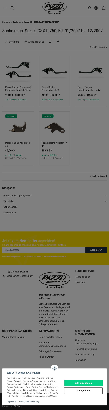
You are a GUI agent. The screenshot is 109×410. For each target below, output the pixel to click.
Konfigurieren (83, 390)
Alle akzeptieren (83, 383)
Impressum (12, 401)
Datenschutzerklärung (29, 401)
